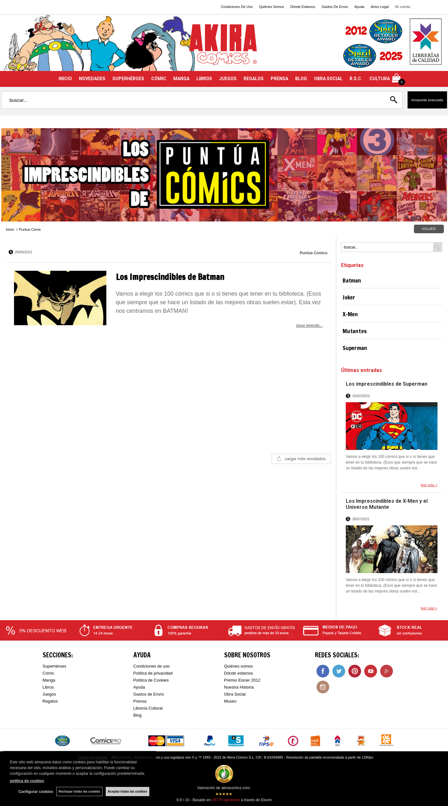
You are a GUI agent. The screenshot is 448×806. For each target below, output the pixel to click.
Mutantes (355, 331)
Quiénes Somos (271, 7)
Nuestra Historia (239, 687)
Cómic (48, 673)
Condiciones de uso (151, 666)
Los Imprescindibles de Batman (170, 277)
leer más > (429, 485)
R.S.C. (356, 78)
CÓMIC (158, 78)
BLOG (301, 78)
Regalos (50, 701)
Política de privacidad (153, 673)
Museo (230, 701)
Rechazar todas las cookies (79, 791)
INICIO (65, 78)
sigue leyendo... (309, 325)
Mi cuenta (402, 7)
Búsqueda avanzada (427, 100)
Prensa (139, 701)
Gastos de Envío (148, 694)
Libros (48, 687)
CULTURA (379, 78)
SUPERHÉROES (128, 78)
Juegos (49, 694)
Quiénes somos (238, 666)
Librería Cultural (148, 708)
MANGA (181, 78)
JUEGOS (228, 78)
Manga (49, 680)
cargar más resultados (305, 458)
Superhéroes (54, 666)
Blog (137, 715)
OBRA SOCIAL (328, 78)
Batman (352, 280)
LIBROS (204, 78)
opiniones (226, 800)
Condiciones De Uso (236, 7)
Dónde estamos (238, 673)
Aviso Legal (380, 7)
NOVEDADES (92, 78)
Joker (349, 297)
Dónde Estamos (302, 7)
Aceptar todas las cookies (127, 791)
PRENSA (279, 78)
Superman (355, 348)
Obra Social (235, 694)
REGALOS (254, 78)
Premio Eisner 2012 (242, 680)
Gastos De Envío (335, 7)
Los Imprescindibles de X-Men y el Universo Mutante (387, 504)
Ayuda (359, 7)
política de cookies (27, 781)
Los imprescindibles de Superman (386, 384)
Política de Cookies (151, 680)
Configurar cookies (35, 791)
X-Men (350, 314)
